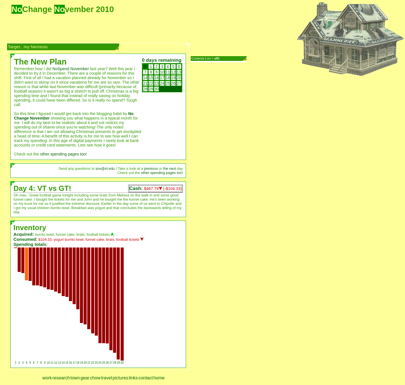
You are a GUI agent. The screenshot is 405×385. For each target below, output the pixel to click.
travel (106, 377)
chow (95, 377)
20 (179, 77)
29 (151, 89)
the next (169, 168)
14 (145, 77)
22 (151, 83)
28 (145, 89)
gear (84, 377)
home (159, 377)
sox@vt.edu (105, 168)
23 (156, 83)
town (75, 377)
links (133, 377)
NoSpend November (70, 69)
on (209, 58)
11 (167, 72)
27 (179, 83)
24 (162, 83)
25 (167, 83)
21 (145, 83)
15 (151, 77)
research (61, 377)
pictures (120, 377)
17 (162, 77)
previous (151, 168)
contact (145, 377)
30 (156, 89)
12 (173, 72)
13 (179, 72)
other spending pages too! (63, 154)
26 (173, 83)
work (47, 377)
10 (162, 72)
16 (156, 77)
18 (167, 77)
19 (173, 77)
